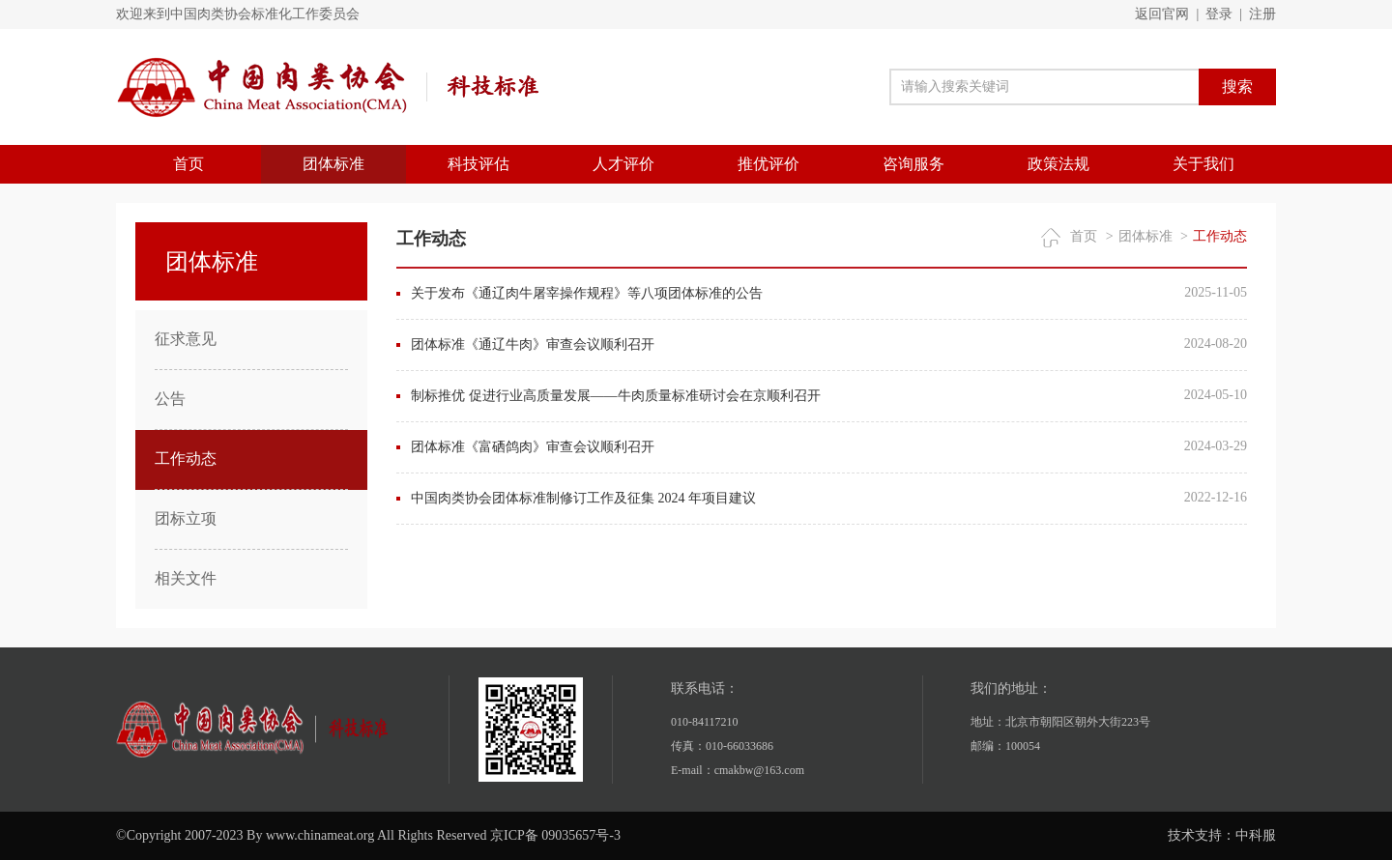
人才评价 (623, 164)
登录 (1218, 14)
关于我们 (1203, 164)
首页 (188, 164)
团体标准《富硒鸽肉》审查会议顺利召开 (532, 447)
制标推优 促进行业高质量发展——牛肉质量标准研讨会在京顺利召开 (616, 395)
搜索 (1237, 86)
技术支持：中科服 (1222, 835)
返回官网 (1162, 14)
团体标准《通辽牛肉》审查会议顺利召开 (532, 344)
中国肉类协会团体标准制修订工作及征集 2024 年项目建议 (583, 498)
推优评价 (768, 164)
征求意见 (186, 338)
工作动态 (186, 458)
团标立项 (186, 518)
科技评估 (478, 164)
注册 (1262, 14)
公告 (170, 398)
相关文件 (186, 578)
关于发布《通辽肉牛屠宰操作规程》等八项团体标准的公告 (587, 293)
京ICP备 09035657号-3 (555, 835)
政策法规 (1058, 164)
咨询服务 (913, 164)
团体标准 (333, 164)
